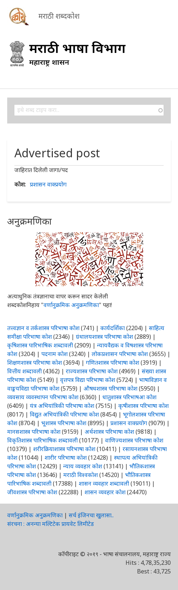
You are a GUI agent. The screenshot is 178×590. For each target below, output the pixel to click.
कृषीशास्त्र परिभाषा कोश (143, 406)
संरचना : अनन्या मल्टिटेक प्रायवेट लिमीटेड (50, 524)
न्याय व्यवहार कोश (82, 466)
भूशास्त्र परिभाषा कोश (63, 423)
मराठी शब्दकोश (58, 16)
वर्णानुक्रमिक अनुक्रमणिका (71, 305)
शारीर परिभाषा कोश (66, 457)
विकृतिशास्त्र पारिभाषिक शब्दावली (43, 440)
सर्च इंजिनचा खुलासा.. (91, 515)
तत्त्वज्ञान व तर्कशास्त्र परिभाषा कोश (43, 328)
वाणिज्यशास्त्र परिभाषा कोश (134, 440)
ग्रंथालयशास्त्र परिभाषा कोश (104, 337)
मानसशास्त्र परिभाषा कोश (33, 432)
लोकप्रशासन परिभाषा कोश (120, 354)
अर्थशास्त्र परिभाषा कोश (109, 432)
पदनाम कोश (54, 354)
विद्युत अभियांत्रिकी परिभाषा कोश (64, 414)
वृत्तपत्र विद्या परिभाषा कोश (87, 380)
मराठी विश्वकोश (80, 475)
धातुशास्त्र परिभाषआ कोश (129, 397)
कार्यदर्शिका (112, 328)
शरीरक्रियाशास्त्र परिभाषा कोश (64, 449)
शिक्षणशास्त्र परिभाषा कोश (34, 362)
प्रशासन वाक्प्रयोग (48, 184)
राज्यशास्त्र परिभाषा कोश (92, 371)
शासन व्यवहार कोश (105, 492)
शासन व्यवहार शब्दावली (104, 483)
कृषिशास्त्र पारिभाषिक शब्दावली (40, 345)
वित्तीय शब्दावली (24, 371)
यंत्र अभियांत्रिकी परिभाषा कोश (62, 406)
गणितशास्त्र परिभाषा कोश (112, 362)
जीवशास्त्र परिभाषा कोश (32, 492)
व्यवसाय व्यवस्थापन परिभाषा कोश (42, 397)
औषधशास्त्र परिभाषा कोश (110, 388)
